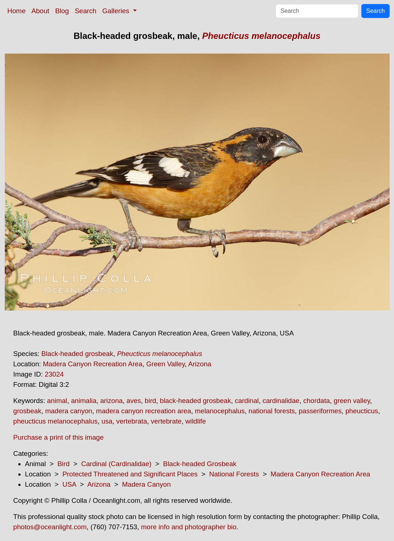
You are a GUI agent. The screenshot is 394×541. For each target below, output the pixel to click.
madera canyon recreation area (143, 411)
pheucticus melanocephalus (55, 421)
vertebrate (166, 421)
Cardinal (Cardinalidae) (116, 464)
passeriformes (320, 411)
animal (57, 400)
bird (150, 400)
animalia (83, 400)
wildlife (195, 421)
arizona (111, 400)
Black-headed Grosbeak (199, 464)
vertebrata (131, 421)
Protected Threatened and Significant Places (130, 474)
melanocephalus (220, 411)
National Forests (234, 474)
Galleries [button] (116, 11)
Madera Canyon (146, 484)
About (40, 11)
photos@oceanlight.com (49, 527)
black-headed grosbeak (195, 400)
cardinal (247, 400)
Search (85, 11)
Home (16, 11)
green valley (352, 400)
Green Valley (165, 364)
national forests (271, 411)
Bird (64, 464)
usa (107, 421)
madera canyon (68, 411)
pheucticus (361, 411)
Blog (62, 11)
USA (69, 484)
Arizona (199, 364)
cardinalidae (280, 400)
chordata (316, 400)
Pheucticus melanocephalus (261, 36)
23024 (54, 374)
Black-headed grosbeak (77, 353)
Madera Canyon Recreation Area (93, 364)
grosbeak (27, 411)
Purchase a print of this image (58, 437)
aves (133, 400)
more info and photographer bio (188, 527)
